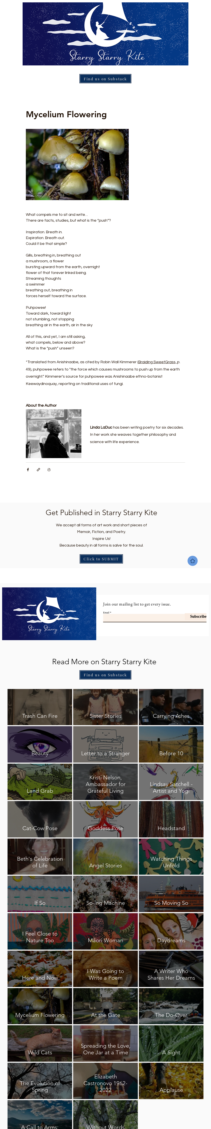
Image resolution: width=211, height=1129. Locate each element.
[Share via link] (38, 470)
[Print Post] (49, 470)
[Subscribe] (195, 616)
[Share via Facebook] (28, 470)
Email (106, 612)
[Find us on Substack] (105, 78)
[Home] (193, 561)
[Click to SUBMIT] (101, 559)
